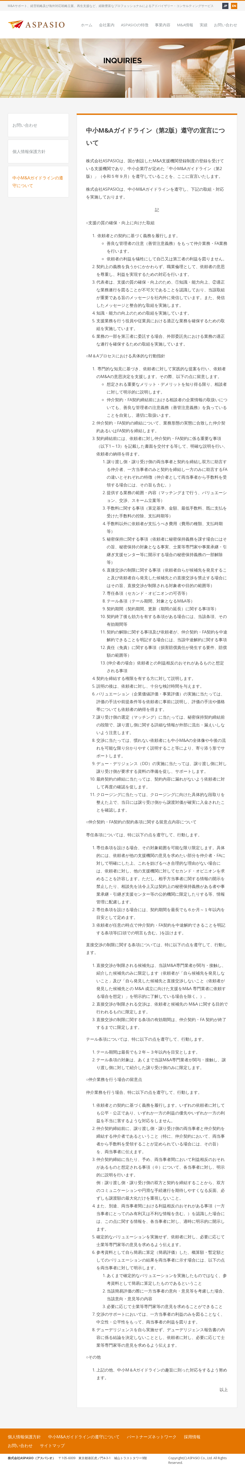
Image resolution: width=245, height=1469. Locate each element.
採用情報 (192, 1437)
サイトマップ (52, 1445)
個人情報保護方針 (29, 151)
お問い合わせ (24, 125)
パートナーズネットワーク (152, 1437)
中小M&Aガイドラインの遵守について (37, 181)
